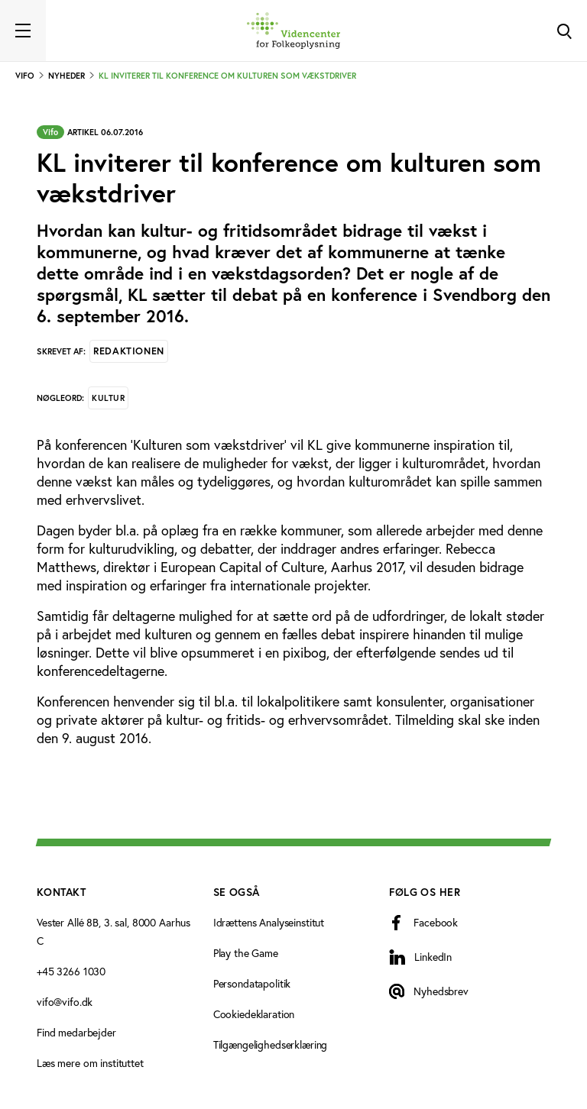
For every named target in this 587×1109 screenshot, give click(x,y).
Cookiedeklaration (254, 1014)
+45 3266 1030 (71, 971)
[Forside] (293, 30)
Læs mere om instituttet (90, 1063)
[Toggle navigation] (23, 30)
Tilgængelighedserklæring (270, 1044)
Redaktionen (128, 350)
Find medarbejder (76, 1032)
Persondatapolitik (252, 983)
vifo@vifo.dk (64, 1001)
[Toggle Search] (564, 30)
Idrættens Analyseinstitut (269, 922)
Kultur (108, 398)
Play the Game (245, 953)
